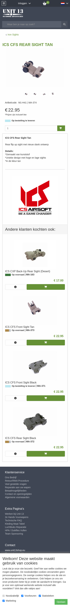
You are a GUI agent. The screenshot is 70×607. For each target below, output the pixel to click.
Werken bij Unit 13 (14, 514)
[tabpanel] (26, 94)
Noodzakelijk (10, 595)
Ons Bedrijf (10, 477)
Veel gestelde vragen (16, 484)
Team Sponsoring (14, 533)
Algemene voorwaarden (17, 497)
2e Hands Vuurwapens (16, 517)
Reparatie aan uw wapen (18, 487)
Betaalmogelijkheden (15, 490)
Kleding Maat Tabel (15, 523)
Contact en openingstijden (18, 494)
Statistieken (46, 595)
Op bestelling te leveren (23, 120)
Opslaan (61, 602)
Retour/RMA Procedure (17, 480)
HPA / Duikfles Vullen (16, 530)
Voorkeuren (28, 595)
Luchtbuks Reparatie (15, 527)
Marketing (9, 600)
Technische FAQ (13, 520)
